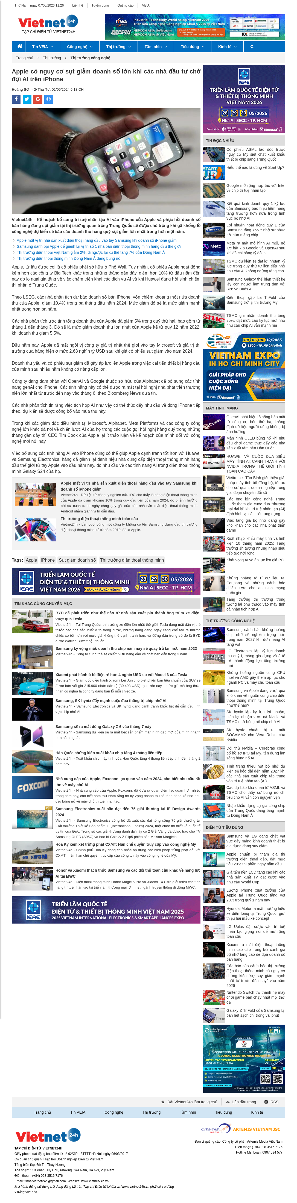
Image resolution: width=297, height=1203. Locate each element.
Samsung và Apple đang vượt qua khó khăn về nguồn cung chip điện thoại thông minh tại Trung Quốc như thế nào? (255, 697)
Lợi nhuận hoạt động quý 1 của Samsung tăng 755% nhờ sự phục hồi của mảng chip (255, 230)
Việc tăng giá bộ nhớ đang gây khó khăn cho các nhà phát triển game (255, 525)
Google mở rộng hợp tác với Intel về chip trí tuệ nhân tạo (255, 188)
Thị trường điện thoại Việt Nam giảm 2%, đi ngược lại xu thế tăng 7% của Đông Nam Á (91, 252)
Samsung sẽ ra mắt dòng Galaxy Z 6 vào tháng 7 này (104, 726)
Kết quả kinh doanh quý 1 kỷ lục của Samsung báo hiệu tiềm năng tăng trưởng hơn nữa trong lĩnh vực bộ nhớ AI (255, 210)
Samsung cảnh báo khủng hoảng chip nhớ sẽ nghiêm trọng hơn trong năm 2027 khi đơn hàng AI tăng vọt (255, 637)
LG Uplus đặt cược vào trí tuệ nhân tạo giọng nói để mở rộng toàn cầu (255, 931)
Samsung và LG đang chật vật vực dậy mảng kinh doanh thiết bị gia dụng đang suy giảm (255, 841)
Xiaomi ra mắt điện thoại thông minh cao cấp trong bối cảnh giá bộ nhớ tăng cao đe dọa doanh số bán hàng (255, 952)
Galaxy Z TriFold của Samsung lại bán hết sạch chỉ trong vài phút (255, 1013)
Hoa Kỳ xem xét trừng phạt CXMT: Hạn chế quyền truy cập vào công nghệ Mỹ (126, 844)
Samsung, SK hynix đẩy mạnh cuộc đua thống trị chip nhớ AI (111, 700)
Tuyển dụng (100, 5)
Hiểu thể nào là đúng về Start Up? (255, 167)
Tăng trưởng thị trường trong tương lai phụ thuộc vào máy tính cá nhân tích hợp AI (255, 604)
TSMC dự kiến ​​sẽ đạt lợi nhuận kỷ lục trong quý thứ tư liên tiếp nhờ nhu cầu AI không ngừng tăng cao (255, 266)
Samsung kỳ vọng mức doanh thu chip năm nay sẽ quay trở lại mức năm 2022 (126, 648)
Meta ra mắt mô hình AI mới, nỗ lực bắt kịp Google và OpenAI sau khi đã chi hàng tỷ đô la (255, 248)
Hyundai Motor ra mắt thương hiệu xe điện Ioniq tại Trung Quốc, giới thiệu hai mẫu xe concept (255, 913)
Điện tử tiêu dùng (224, 827)
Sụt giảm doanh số (77, 560)
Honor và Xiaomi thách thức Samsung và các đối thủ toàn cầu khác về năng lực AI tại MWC (128, 873)
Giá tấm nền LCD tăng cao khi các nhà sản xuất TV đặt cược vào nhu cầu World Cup (255, 877)
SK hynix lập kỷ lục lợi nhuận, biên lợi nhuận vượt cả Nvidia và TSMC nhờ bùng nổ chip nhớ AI (255, 717)
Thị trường (118, 47)
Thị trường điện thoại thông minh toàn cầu (99, 519)
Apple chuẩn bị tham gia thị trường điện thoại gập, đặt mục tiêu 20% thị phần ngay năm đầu (255, 859)
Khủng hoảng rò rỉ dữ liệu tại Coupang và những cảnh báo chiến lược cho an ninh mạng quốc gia (255, 585)
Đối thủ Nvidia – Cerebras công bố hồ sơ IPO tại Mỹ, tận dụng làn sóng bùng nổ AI (255, 753)
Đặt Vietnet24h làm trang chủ (192, 1102)
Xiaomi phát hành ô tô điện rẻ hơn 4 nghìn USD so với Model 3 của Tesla (121, 675)
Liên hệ (77, 5)
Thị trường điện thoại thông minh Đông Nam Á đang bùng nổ (68, 258)
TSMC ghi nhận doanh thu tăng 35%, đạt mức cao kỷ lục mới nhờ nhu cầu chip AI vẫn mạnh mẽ (255, 320)
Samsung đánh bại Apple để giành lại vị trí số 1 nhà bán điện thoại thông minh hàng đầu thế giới (98, 246)
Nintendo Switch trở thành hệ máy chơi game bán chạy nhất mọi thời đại (255, 997)
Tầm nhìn (156, 47)
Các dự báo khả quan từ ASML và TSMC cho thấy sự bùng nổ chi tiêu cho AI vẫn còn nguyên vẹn (255, 792)
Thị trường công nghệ (230, 621)
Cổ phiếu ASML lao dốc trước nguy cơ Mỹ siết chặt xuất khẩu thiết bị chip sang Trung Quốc (255, 154)
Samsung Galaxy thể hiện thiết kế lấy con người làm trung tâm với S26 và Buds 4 (255, 284)
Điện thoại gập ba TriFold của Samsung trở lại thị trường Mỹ (255, 300)
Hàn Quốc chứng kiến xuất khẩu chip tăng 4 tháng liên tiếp (109, 753)
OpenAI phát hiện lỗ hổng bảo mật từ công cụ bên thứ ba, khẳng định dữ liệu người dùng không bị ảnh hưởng (255, 424)
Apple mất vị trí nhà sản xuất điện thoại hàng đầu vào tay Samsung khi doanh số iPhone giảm (96, 240)
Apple (31, 560)
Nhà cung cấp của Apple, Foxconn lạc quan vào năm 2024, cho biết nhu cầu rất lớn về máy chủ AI (128, 782)
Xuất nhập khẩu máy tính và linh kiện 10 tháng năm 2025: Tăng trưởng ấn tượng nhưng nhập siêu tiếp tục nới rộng (255, 545)
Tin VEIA (42, 47)
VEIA (145, 5)
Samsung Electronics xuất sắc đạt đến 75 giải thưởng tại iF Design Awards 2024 (128, 812)
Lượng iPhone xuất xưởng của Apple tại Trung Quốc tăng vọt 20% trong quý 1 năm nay (255, 895)
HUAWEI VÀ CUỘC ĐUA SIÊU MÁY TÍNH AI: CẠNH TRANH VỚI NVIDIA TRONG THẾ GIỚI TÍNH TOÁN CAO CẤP (255, 463)
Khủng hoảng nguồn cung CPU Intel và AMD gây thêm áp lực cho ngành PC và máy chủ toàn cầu (255, 677)
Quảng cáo (125, 5)
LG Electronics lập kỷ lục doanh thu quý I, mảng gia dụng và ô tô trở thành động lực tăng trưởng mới (255, 658)
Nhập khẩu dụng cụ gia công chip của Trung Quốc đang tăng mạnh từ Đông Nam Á (255, 810)
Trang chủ (24, 58)
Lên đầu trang (244, 1102)
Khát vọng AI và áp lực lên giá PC (255, 560)
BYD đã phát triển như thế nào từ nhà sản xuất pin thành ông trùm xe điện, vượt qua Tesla (128, 616)
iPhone (48, 560)
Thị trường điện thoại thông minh (132, 560)
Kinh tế (227, 47)
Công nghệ (79, 47)
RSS (274, 1102)
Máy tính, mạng (222, 408)
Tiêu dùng (192, 47)
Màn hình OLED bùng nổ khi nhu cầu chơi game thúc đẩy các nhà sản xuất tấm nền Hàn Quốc (255, 443)
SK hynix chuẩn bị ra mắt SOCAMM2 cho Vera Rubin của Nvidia (255, 735)
